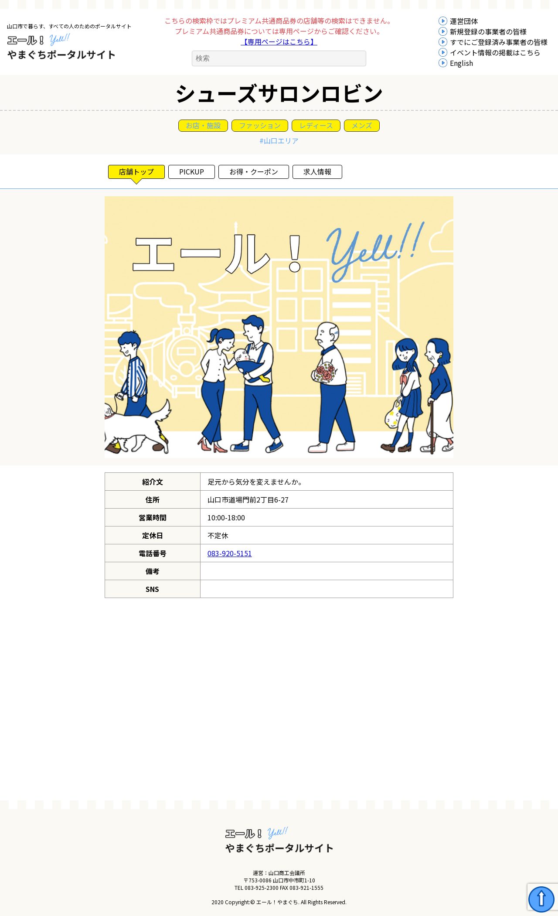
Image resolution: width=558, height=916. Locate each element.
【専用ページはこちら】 (279, 41)
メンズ (361, 125)
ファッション (260, 125)
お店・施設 (203, 125)
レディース (316, 125)
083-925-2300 (262, 887)
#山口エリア (279, 140)
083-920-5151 (230, 553)
